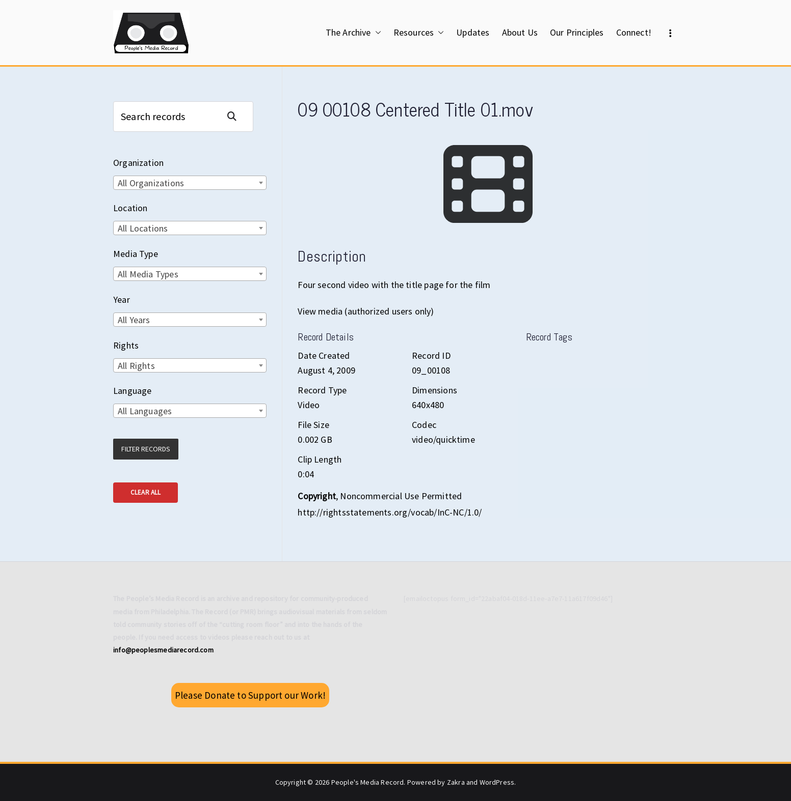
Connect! (633, 32)
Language (132, 390)
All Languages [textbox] (145, 411)
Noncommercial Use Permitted (401, 496)
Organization (138, 162)
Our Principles (577, 32)
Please (250, 695)
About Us (520, 32)
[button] (376, 32)
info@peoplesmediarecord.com (163, 649)
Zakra (456, 782)
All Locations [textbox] (143, 228)
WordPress (497, 782)
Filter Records (145, 448)
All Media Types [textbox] (148, 274)
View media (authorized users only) (366, 311)
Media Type (135, 254)
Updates (472, 32)
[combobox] (190, 183)
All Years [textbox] (134, 320)
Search (236, 116)
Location (130, 208)
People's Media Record (367, 782)
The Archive (353, 32)
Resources (418, 32)
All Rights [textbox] (136, 365)
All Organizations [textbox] (151, 183)
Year (121, 299)
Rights (126, 345)
